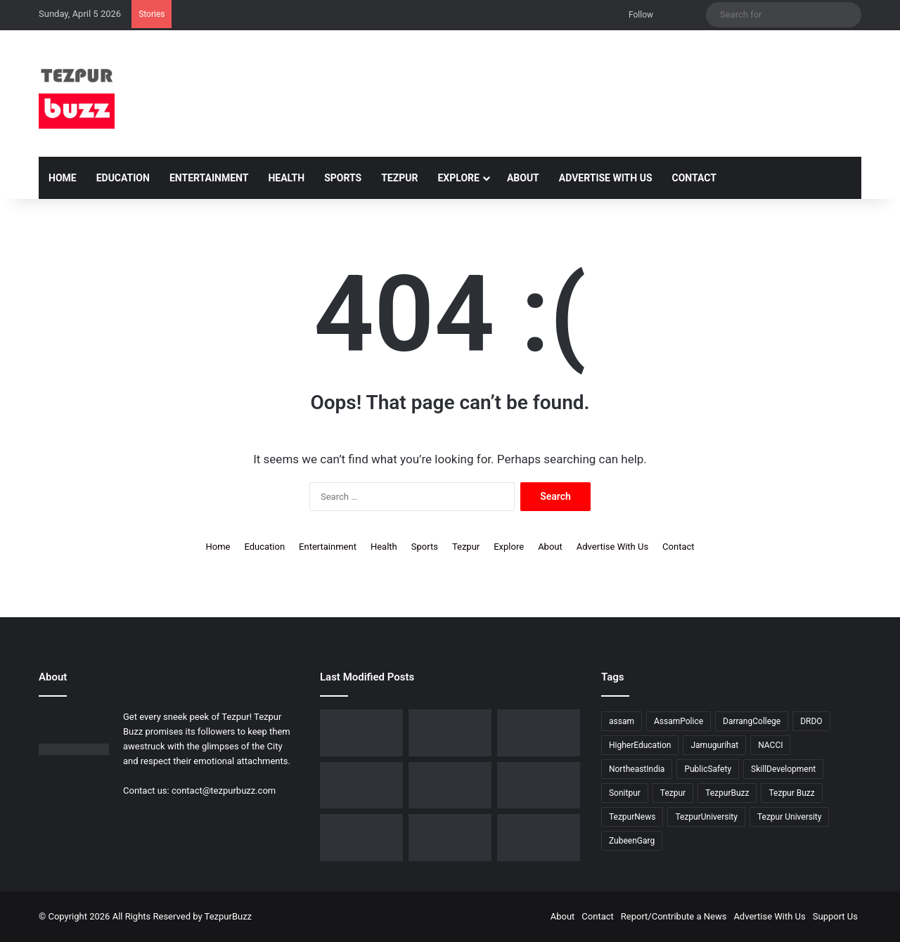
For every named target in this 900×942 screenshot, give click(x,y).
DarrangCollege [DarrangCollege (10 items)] (751, 721)
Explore (458, 177)
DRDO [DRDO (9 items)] (811, 721)
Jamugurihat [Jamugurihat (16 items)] (714, 745)
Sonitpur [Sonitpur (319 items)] (625, 793)
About (523, 177)
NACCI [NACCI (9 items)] (770, 745)
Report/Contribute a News (674, 916)
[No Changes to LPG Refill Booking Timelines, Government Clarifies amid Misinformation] (450, 732)
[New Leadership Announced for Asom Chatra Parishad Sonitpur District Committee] (538, 732)
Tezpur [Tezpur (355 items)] (673, 793)
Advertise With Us (605, 177)
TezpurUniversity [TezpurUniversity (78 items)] (706, 817)
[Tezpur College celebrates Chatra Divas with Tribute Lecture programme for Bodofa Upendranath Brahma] (361, 732)
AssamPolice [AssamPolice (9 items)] (678, 721)
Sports (342, 177)
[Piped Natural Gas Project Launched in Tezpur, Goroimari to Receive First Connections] (361, 785)
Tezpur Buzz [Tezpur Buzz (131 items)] (791, 793)
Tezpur (399, 177)
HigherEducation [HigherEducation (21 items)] (640, 745)
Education (123, 177)
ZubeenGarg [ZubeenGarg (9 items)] (632, 841)
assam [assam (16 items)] (621, 721)
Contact (694, 177)
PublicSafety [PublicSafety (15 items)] (707, 769)
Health (286, 177)
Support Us (835, 916)
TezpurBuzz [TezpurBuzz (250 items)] (727, 793)
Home (63, 177)
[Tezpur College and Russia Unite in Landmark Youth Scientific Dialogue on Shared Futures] (538, 837)
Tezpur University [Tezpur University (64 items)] (789, 817)
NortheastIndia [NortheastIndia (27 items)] (636, 769)
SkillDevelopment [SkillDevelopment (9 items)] (783, 769)
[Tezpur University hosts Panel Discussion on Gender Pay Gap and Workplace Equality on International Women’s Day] (361, 837)
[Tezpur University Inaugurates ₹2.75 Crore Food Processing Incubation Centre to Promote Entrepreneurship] (450, 785)
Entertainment (208, 177)
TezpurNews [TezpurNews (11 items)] (632, 817)
